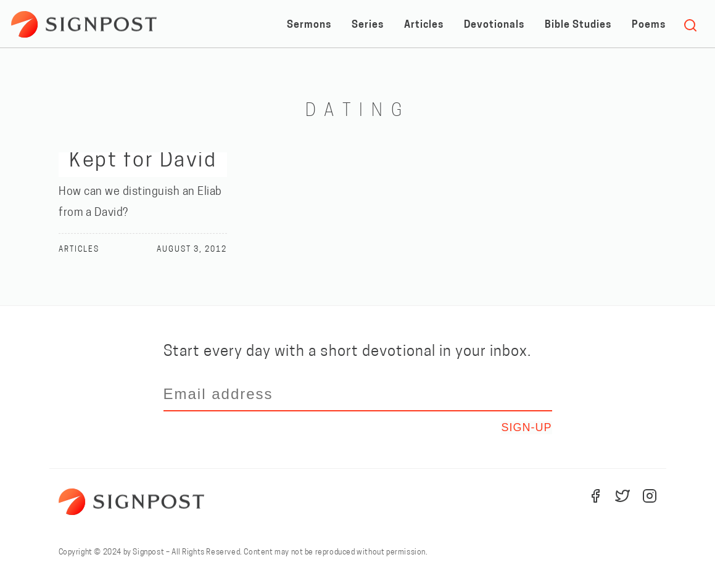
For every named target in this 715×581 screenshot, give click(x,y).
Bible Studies (578, 25)
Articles (424, 25)
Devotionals (494, 25)
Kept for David (143, 161)
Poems (649, 25)
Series (368, 25)
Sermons (309, 25)
